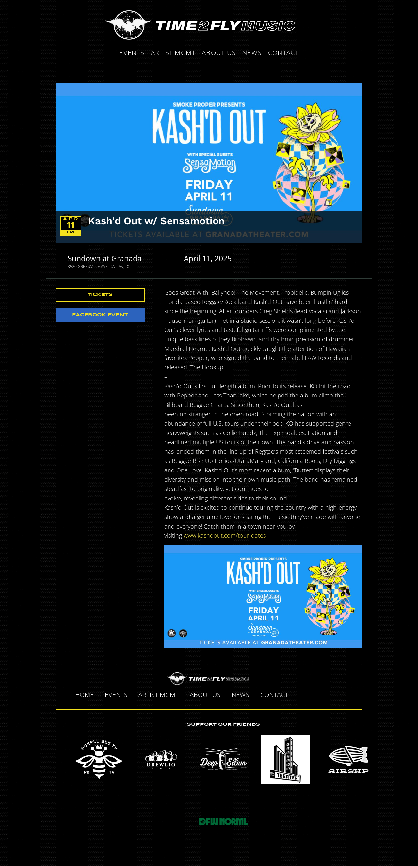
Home (84, 694)
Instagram (341, 693)
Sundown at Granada (105, 258)
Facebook (300, 693)
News (252, 53)
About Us (219, 53)
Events (131, 53)
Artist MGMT (173, 53)
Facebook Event (100, 315)
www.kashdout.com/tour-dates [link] (225, 535)
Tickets (100, 294)
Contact (283, 53)
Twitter (314, 693)
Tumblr (327, 693)
